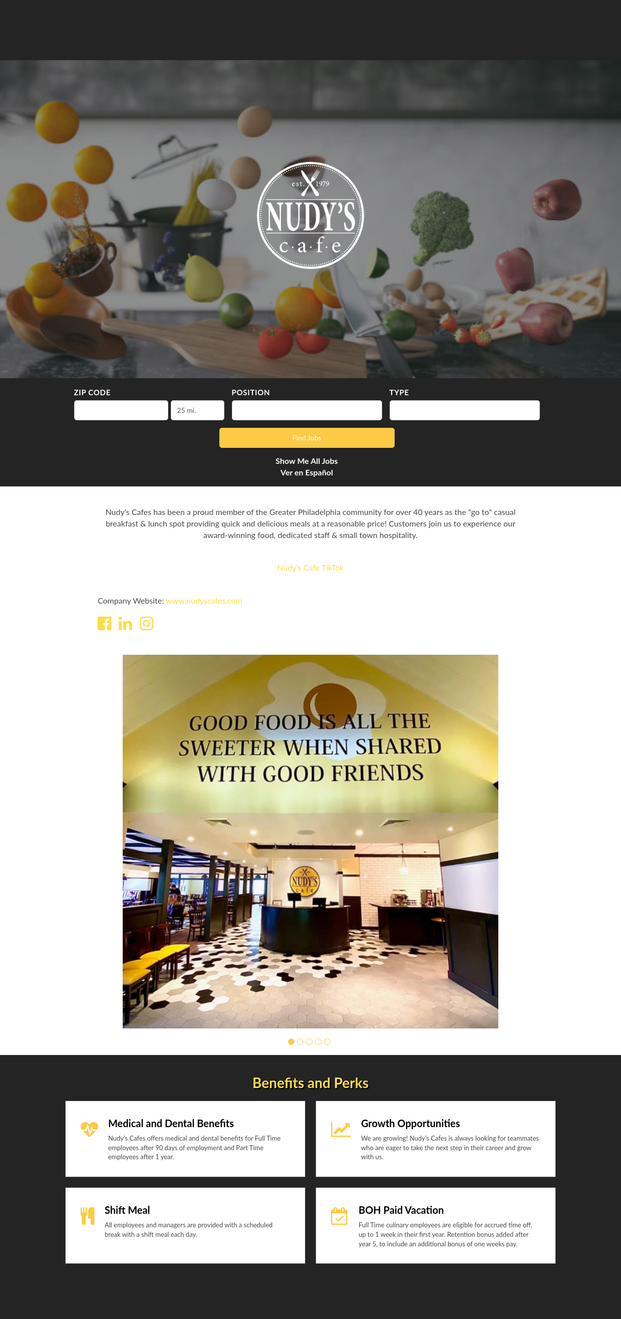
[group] (310, 841)
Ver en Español (306, 472)
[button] (291, 1041)
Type (399, 392)
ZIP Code (92, 392)
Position (251, 392)
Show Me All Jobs (306, 460)
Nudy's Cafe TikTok (310, 567)
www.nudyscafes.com (204, 600)
